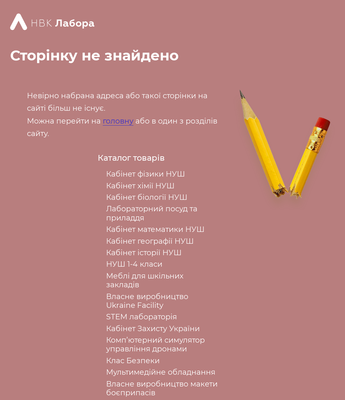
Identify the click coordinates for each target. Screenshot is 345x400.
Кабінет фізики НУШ (145, 174)
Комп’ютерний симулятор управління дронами (155, 344)
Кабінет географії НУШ (150, 241)
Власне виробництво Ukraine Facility (147, 301)
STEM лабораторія (141, 316)
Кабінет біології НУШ (146, 197)
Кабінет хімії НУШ (140, 185)
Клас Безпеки (133, 360)
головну (118, 121)
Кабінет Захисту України (153, 328)
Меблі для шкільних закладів (145, 280)
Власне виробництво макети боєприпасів (162, 388)
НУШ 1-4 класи (134, 264)
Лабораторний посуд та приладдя (151, 213)
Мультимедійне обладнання (160, 372)
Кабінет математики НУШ (155, 229)
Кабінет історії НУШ (144, 252)
